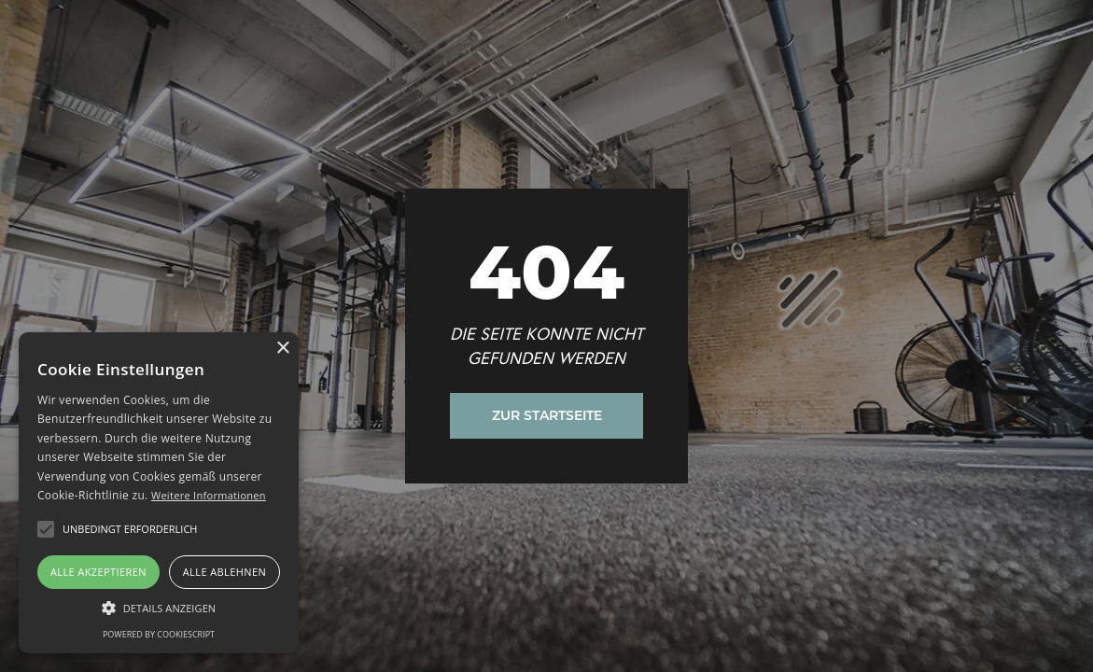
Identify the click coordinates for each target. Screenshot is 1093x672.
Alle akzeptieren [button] (98, 572)
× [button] (282, 349)
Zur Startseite (547, 415)
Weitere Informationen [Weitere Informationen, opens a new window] (208, 495)
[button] (45, 529)
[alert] (159, 492)
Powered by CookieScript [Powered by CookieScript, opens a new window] (159, 634)
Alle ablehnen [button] (224, 572)
